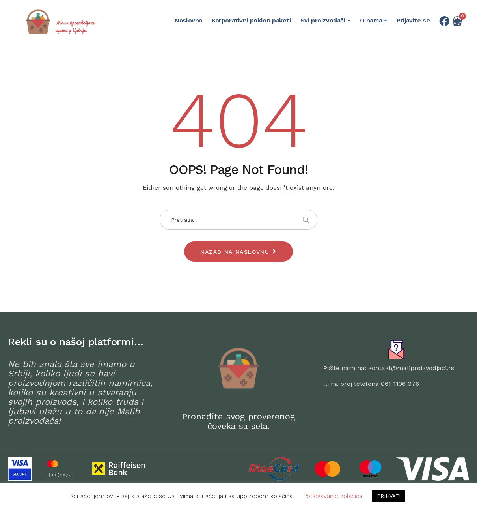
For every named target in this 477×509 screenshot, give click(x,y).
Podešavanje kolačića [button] (333, 496)
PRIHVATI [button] (389, 496)
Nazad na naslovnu (234, 252)
